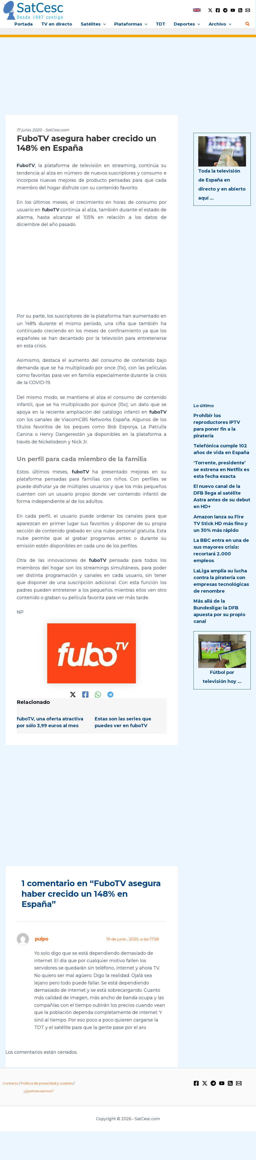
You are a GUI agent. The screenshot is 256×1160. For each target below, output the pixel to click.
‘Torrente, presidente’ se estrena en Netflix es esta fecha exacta (221, 469)
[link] (196, 10)
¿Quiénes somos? (39, 1091)
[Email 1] (248, 10)
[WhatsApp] (98, 694)
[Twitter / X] (210, 10)
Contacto (10, 1083)
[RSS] (240, 10)
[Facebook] (218, 10)
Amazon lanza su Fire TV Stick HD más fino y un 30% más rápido (221, 523)
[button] (103, 24)
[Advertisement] (128, 80)
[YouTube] (232, 10)
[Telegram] (225, 10)
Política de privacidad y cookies (47, 1083)
